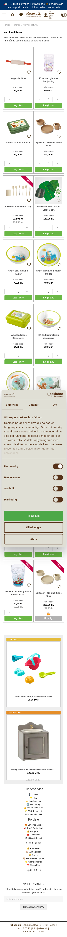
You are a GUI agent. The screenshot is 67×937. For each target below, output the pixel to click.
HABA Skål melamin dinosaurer (48, 336)
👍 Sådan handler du (33, 808)
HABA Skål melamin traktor (18, 272)
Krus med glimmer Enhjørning (48, 80)
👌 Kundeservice (33, 801)
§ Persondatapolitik (33, 814)
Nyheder (13, 639)
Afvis (33, 539)
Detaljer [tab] (34, 404)
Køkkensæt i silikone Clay (18, 206)
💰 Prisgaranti (33, 831)
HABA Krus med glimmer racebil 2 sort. (18, 593)
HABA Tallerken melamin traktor (48, 272)
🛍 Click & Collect (33, 838)
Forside (7, 25)
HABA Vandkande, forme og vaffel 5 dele (34, 696)
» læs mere (18, 87)
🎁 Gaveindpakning (33, 825)
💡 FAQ (33, 798)
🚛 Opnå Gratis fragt (33, 828)
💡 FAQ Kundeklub (33, 811)
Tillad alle (33, 515)
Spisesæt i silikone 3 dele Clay (49, 594)
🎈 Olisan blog (33, 865)
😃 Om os (33, 855)
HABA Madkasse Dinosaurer (18, 336)
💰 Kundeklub (33, 848)
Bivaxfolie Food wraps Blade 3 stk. (48, 208)
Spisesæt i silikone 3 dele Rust (49, 144)
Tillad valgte (33, 527)
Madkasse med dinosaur (18, 142)
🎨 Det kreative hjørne (33, 858)
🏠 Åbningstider (33, 852)
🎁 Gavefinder (33, 835)
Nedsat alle (15, 712)
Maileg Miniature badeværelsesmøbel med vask (33, 769)
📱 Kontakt (33, 794)
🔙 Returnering (33, 804)
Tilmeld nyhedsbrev (33, 907)
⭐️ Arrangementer (33, 862)
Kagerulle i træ (18, 78)
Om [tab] (55, 404)
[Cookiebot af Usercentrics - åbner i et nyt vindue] (48, 394)
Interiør (17, 25)
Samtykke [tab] (12, 404)
